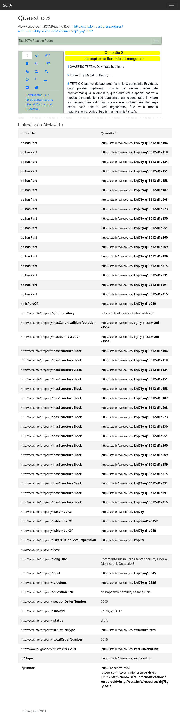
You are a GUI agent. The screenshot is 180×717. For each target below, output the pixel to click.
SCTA (7, 5)
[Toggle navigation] (171, 5)
